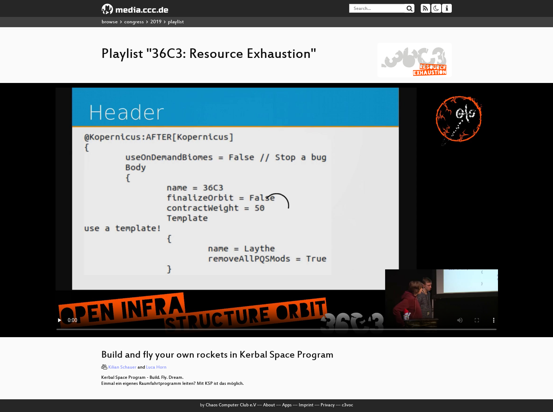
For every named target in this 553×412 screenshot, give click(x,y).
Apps (287, 405)
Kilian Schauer (122, 367)
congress (134, 22)
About (269, 405)
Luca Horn (156, 367)
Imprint (306, 405)
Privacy (328, 405)
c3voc (347, 405)
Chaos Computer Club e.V (231, 405)
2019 (156, 22)
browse (110, 22)
